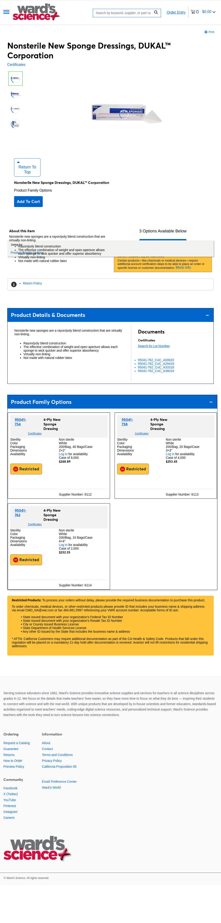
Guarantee (10, 755)
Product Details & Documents (110, 321)
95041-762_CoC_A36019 (156, 377)
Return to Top (26, 174)
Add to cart (28, 208)
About (46, 749)
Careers (9, 824)
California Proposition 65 (59, 773)
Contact (47, 755)
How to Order (12, 767)
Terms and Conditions (57, 761)
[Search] (123, 13)
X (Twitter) (10, 800)
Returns (9, 761)
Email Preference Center (59, 788)
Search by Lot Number (154, 352)
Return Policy (32, 290)
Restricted (26, 475)
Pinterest (9, 812)
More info (183, 274)
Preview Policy (13, 773)
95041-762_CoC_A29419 (156, 370)
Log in (63, 460)
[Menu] (6, 12)
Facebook (10, 795)
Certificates (16, 65)
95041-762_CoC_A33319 (156, 374)
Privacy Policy (52, 767)
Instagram (10, 818)
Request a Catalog (16, 749)
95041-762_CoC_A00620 (156, 366)
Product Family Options (33, 197)
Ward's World (51, 794)
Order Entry (176, 12)
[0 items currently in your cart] (203, 12)
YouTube (9, 806)
